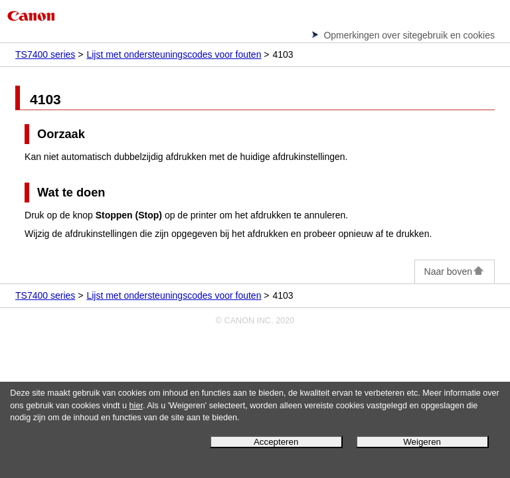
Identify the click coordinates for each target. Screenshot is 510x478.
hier (136, 405)
